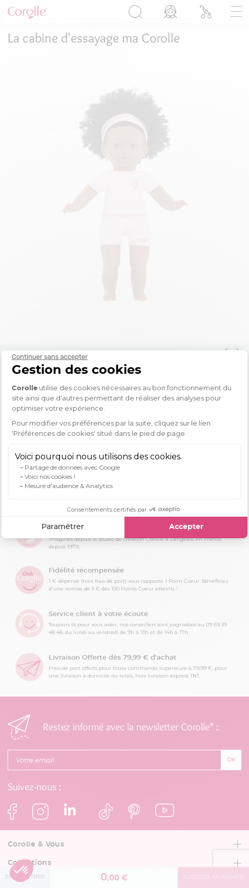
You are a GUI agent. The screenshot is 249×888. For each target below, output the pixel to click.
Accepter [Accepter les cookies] (186, 527)
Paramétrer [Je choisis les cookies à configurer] (63, 527)
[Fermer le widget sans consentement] (50, 357)
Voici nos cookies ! (50, 476)
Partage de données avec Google (72, 467)
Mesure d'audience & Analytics (69, 486)
